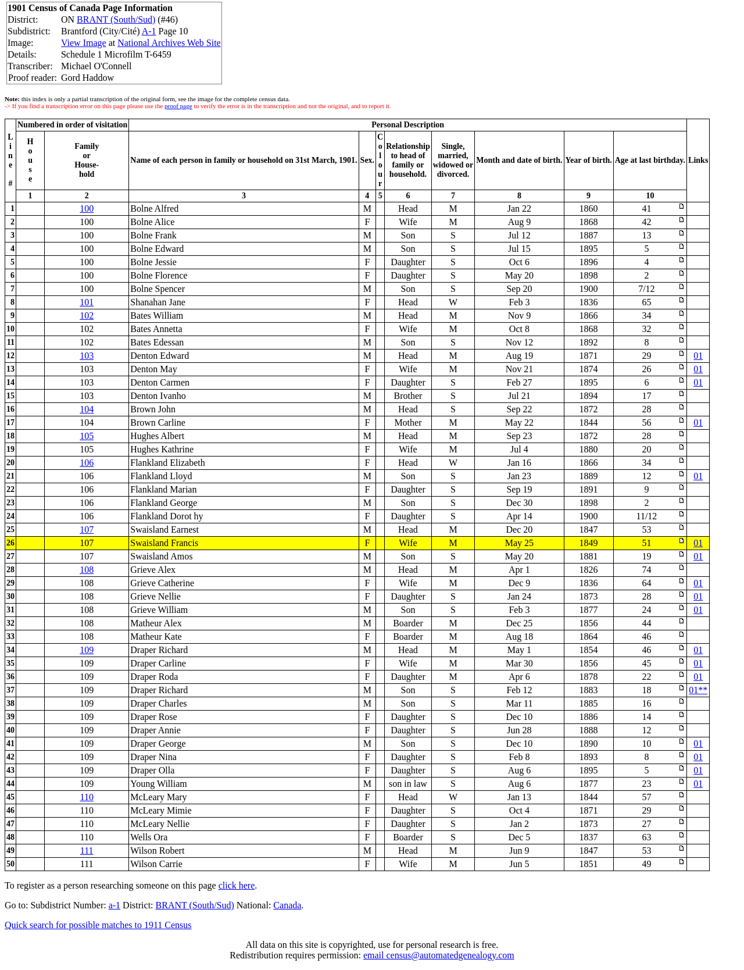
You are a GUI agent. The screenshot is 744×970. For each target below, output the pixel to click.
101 (87, 302)
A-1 (149, 31)
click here (237, 885)
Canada (287, 905)
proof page (178, 105)
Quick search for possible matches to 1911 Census (98, 925)
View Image (83, 43)
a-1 (114, 905)
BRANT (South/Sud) (116, 19)
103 (87, 356)
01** (698, 690)
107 (87, 529)
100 (87, 208)
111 (87, 850)
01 (698, 356)
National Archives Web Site (169, 43)
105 (87, 436)
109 (87, 650)
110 (86, 797)
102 (87, 315)
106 (87, 463)
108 (87, 570)
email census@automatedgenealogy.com (438, 955)
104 (87, 409)
